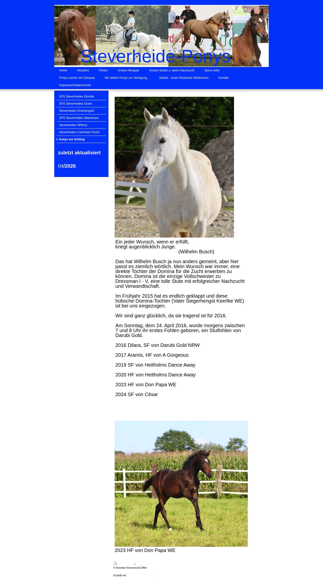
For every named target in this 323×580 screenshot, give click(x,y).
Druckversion (123, 564)
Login (250, 563)
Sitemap (141, 564)
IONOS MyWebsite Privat (142, 575)
